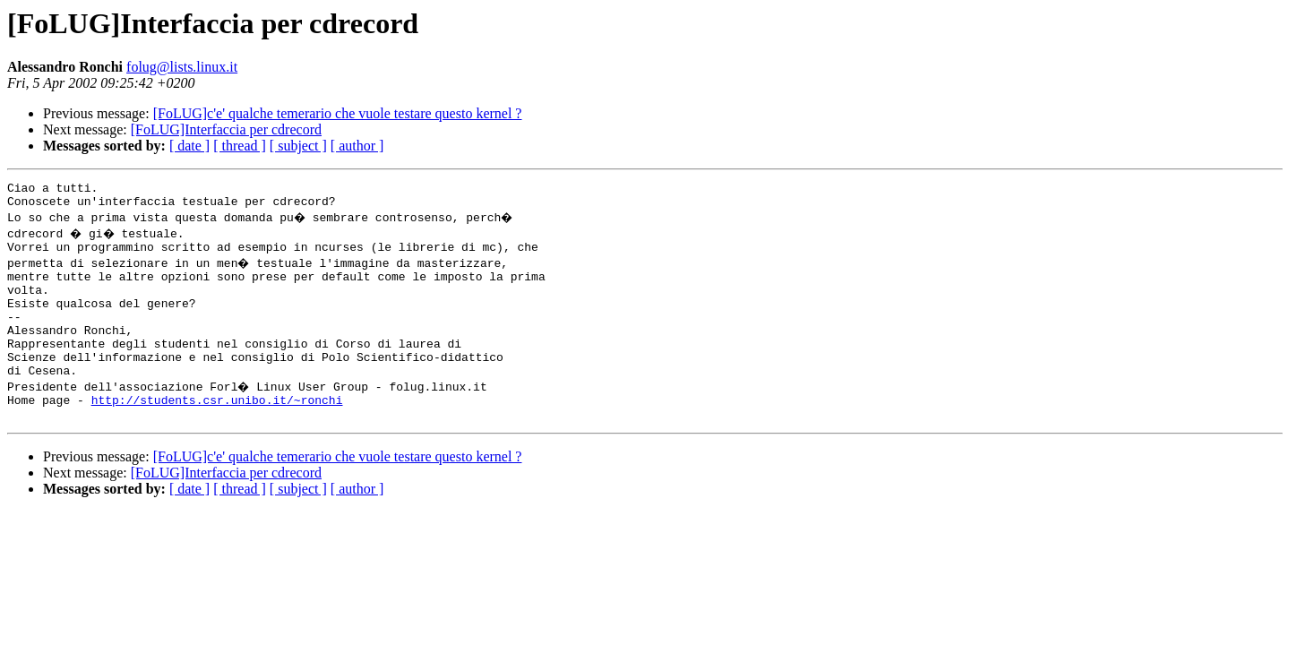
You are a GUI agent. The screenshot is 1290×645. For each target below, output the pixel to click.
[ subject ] (298, 145)
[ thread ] (239, 145)
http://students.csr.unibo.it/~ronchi (217, 432)
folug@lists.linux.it (181, 66)
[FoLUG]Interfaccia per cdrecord (226, 129)
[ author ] (357, 145)
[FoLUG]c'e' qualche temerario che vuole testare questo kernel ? (337, 113)
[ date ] (189, 145)
